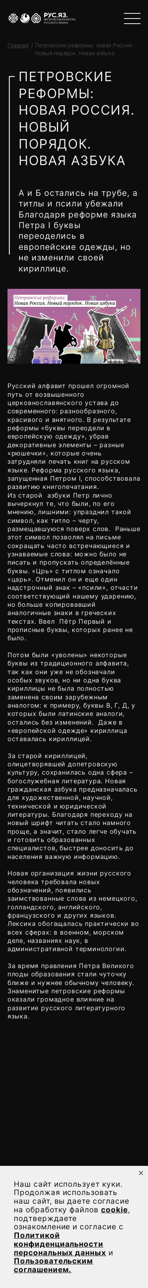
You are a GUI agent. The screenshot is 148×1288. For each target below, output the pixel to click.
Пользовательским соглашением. (53, 1265)
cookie (114, 1209)
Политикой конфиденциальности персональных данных (60, 1244)
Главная (18, 45)
